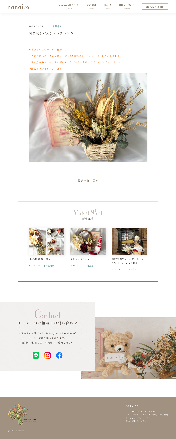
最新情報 (91, 6)
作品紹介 (57, 26)
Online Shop (155, 6)
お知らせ (133, 269)
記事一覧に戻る (88, 180)
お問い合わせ (126, 6)
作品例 (107, 6)
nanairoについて (69, 6)
